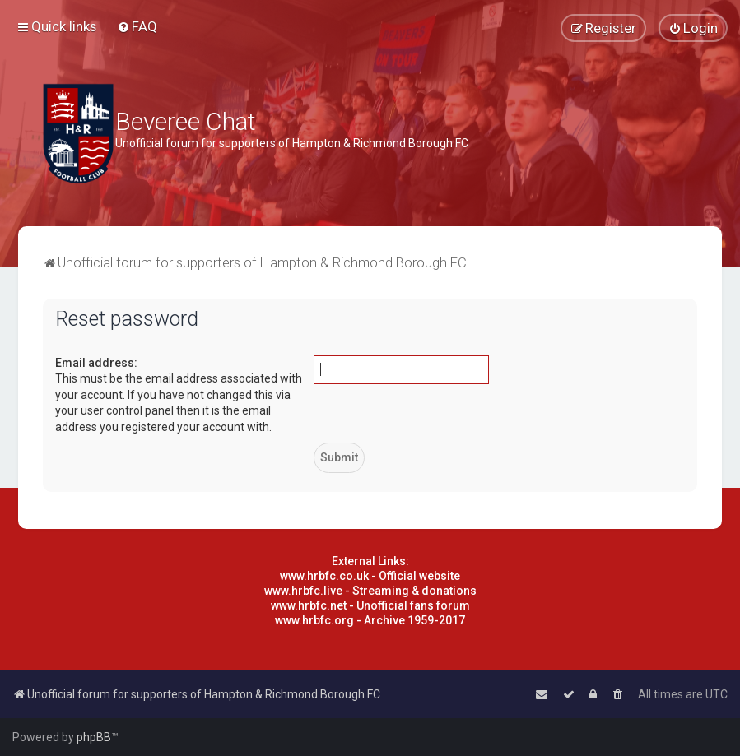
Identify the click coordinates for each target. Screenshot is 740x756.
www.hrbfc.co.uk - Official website (370, 575)
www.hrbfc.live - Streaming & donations (370, 590)
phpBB (94, 737)
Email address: (96, 362)
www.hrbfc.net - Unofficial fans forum (370, 605)
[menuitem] (137, 26)
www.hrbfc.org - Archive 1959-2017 (370, 620)
